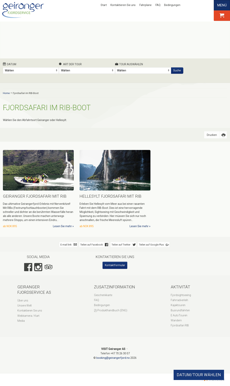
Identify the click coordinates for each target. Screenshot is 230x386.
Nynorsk (189, 5)
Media (21, 320)
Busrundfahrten (180, 310)
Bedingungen (172, 5)
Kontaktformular (115, 265)
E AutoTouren (179, 315)
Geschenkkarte (103, 295)
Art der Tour (70, 64)
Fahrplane (145, 5)
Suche (177, 70)
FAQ (157, 5)
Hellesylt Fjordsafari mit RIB (110, 196)
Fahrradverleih (179, 300)
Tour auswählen (129, 64)
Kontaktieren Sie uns (123, 5)
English (196, 5)
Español (209, 5)
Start (104, 5)
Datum (9, 64)
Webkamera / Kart (28, 315)
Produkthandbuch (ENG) (112, 310)
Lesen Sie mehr (62, 226)
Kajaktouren (178, 305)
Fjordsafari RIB (180, 325)
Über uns (22, 300)
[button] (222, 15)
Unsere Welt (24, 305)
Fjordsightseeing (181, 295)
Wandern (176, 320)
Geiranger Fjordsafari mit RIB (34, 196)
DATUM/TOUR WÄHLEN (199, 374)
